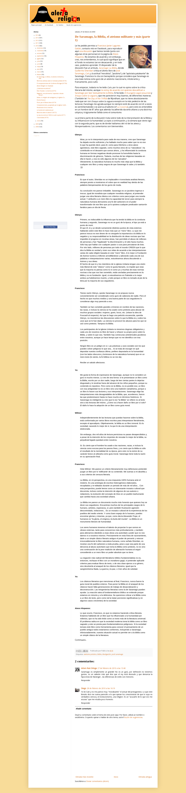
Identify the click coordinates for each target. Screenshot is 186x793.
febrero (39, 74)
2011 (37, 43)
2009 (37, 124)
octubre (39, 53)
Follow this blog (50, 227)
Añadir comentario (83, 708)
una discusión (85, 51)
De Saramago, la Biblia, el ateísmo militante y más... (50, 77)
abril (38, 69)
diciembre (40, 48)
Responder (85, 680)
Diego (83, 688)
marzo (39, 72)
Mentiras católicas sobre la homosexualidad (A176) (52, 81)
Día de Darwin (41, 100)
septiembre (40, 56)
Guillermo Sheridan (84, 70)
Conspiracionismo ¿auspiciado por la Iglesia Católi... (52, 105)
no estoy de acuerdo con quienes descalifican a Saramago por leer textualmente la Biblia (110, 91)
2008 (37, 127)
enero (39, 121)
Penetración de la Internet (45, 107)
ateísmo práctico (90, 654)
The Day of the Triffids (97, 98)
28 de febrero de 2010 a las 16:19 (101, 688)
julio (38, 61)
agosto (39, 59)
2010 (37, 46)
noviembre (40, 51)
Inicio (116, 777)
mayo (39, 66)
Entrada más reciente (84, 777)
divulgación (106, 654)
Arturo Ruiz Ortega (89, 668)
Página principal (36, 25)
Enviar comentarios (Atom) (97, 781)
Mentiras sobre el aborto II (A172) (47, 112)
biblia (99, 654)
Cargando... (37, 135)
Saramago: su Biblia (108, 68)
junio (39, 64)
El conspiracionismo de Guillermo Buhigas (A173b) (52, 83)
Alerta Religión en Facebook (45, 86)
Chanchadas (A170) (42, 117)
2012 (37, 40)
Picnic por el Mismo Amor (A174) (46, 102)
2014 (37, 35)
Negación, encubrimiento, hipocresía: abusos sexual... (50, 94)
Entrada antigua (145, 777)
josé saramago (117, 654)
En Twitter (59, 25)
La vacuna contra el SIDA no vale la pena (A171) (51, 115)
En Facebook (49, 25)
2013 (37, 38)
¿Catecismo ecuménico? (44, 88)
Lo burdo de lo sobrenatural (45, 110)
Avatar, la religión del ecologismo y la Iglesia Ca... (51, 97)
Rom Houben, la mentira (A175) (46, 91)
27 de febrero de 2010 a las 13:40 (112, 668)
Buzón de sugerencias (74, 25)
